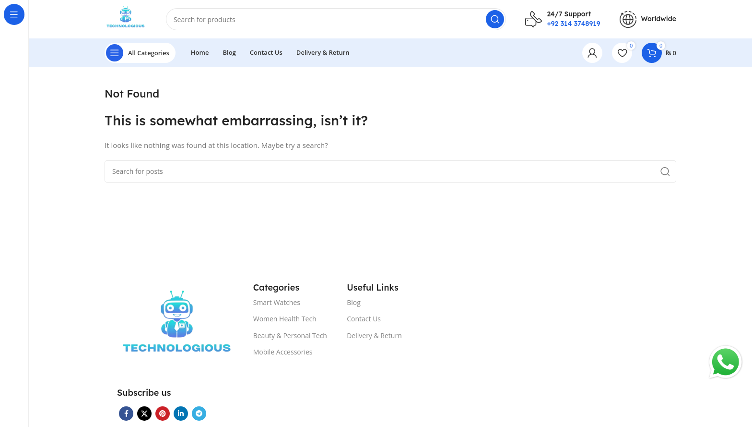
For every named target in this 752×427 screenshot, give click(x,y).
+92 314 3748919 (573, 23)
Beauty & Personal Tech (290, 335)
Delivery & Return (374, 335)
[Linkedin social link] (181, 413)
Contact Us (364, 318)
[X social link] (144, 413)
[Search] (336, 19)
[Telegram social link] (199, 413)
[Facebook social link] (126, 413)
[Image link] (177, 327)
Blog (354, 302)
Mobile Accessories (283, 351)
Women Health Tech (285, 318)
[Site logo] (126, 18)
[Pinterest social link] (162, 413)
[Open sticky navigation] (140, 52)
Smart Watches (276, 302)
